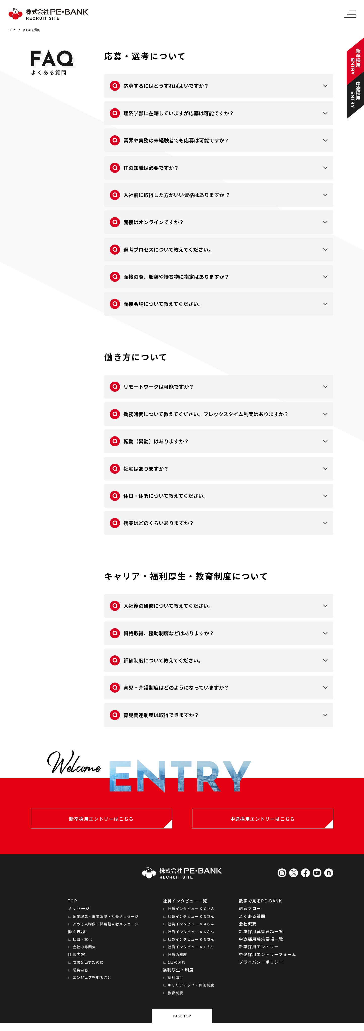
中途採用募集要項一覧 (261, 944)
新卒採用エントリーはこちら (101, 821)
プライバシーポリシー (261, 967)
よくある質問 (34, 30)
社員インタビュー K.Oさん (191, 913)
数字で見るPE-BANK (260, 905)
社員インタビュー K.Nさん (191, 921)
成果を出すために (88, 967)
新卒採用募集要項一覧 (261, 936)
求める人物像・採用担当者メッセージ (106, 928)
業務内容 (80, 974)
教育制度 (175, 997)
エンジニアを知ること (92, 982)
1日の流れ (177, 967)
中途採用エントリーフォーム (267, 959)
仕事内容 (76, 959)
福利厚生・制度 (178, 974)
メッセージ (79, 913)
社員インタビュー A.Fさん (191, 951)
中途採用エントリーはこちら (262, 821)
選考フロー (250, 913)
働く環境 (76, 936)
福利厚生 (175, 982)
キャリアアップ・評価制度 (191, 990)
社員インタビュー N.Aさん (191, 928)
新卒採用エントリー (259, 951)
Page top (182, 1023)
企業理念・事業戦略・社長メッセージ (106, 921)
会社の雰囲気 (84, 951)
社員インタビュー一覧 (185, 905)
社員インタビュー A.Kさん (191, 936)
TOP (12, 30)
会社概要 (247, 929)
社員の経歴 (177, 959)
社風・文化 (82, 943)
